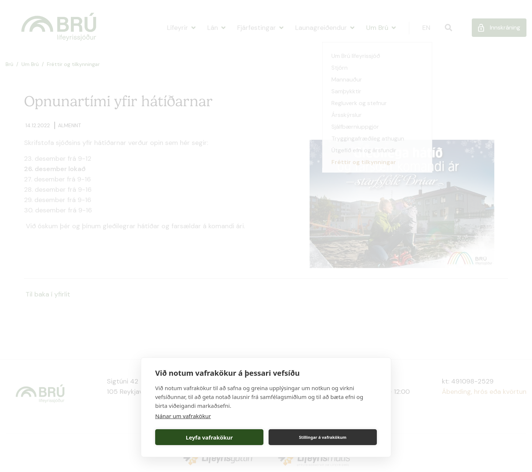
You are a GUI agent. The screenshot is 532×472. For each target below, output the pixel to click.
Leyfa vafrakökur (209, 437)
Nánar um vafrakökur (183, 416)
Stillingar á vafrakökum (323, 437)
